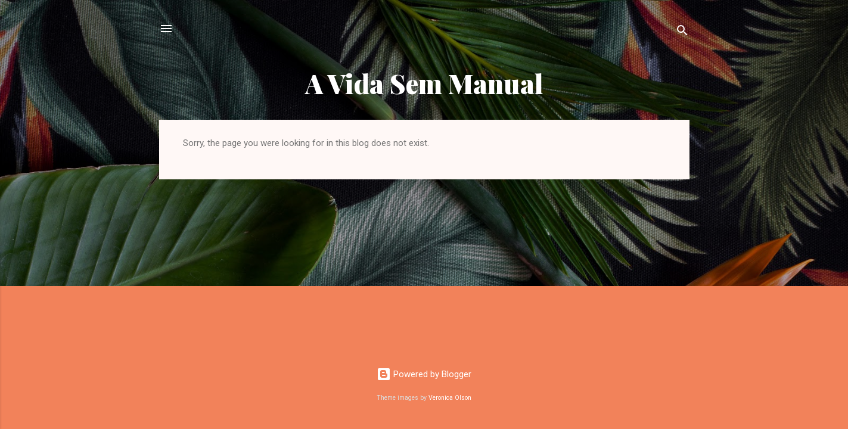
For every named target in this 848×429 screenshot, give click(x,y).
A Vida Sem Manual (424, 83)
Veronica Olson (449, 398)
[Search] (682, 32)
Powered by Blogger (424, 374)
